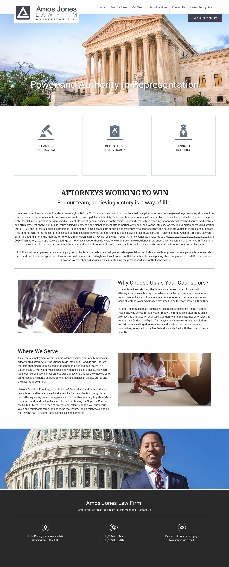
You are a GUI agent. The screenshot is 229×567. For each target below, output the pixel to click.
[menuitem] (102, 7)
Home (79, 510)
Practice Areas (93, 510)
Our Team (109, 510)
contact (187, 536)
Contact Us (144, 510)
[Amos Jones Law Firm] (46, 13)
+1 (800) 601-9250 (113, 536)
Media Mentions (126, 510)
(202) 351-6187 (115, 540)
